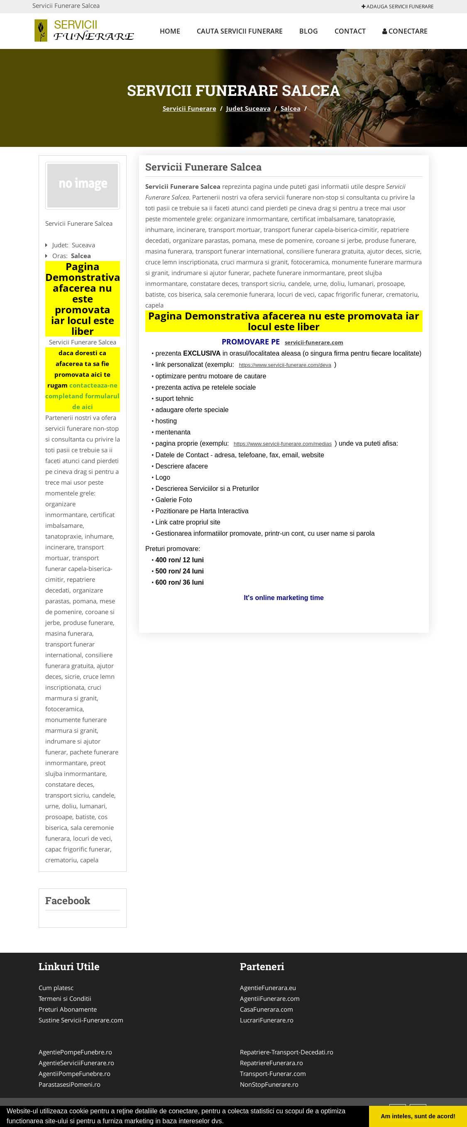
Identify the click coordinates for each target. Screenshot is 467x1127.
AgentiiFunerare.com (270, 998)
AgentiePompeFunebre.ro (75, 1052)
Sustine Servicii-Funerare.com (81, 1020)
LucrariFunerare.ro (266, 1020)
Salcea (291, 108)
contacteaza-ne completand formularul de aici (82, 396)
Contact (350, 31)
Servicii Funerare (189, 108)
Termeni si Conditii (65, 998)
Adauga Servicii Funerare (398, 6)
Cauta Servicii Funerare (240, 31)
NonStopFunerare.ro (269, 1084)
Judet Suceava (248, 108)
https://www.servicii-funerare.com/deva (285, 365)
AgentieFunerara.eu (268, 987)
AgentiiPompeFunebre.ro (74, 1073)
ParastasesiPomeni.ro (69, 1084)
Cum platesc (56, 987)
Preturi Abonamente (68, 1009)
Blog (308, 31)
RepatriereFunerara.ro (271, 1063)
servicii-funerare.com (314, 342)
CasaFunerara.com (266, 1009)
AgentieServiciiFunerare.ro (76, 1063)
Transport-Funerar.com (273, 1073)
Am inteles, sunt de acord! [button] (418, 1116)
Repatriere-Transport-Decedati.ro (286, 1052)
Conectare (405, 31)
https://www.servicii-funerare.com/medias (283, 444)
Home (170, 31)
